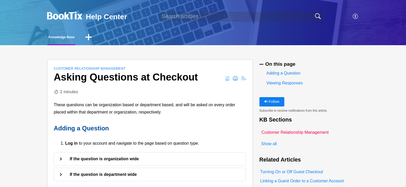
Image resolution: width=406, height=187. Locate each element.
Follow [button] (271, 103)
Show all (269, 145)
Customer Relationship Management (90, 70)
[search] (241, 17)
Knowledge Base (72, 38)
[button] (355, 16)
